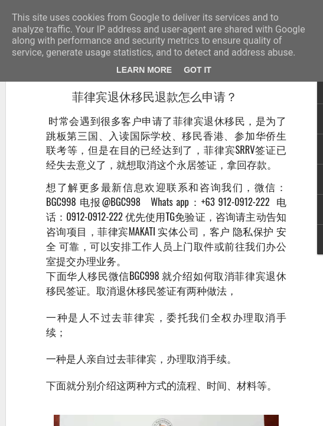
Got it (197, 70)
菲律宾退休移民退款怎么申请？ (154, 97)
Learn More (144, 70)
